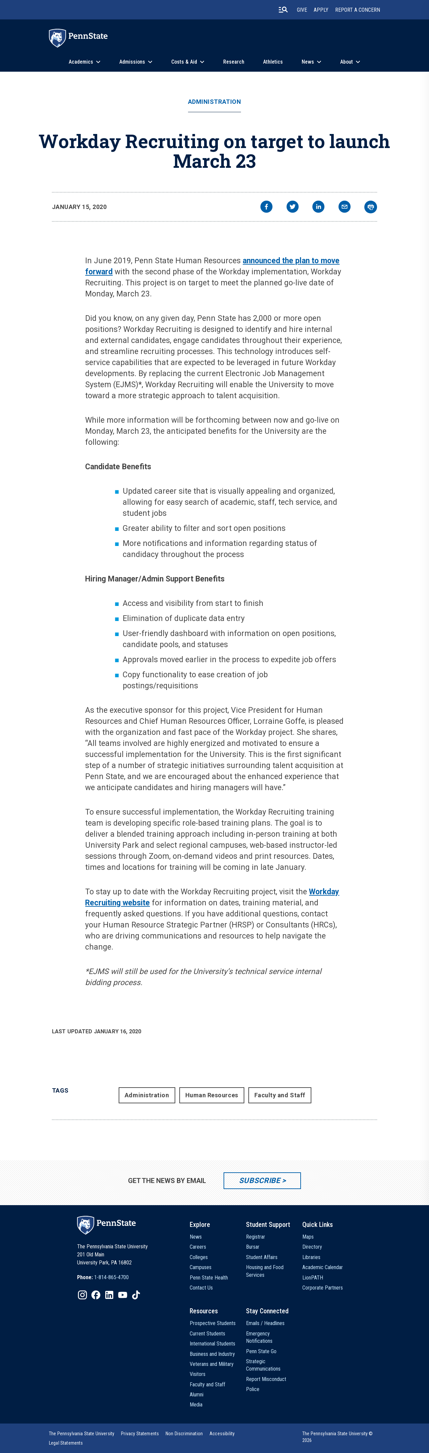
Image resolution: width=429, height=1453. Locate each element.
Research (233, 62)
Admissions (132, 62)
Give (302, 10)
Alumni (196, 1394)
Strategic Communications (263, 1365)
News (308, 62)
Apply (321, 10)
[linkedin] (318, 207)
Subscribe (259, 1180)
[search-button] (283, 10)
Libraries (311, 1257)
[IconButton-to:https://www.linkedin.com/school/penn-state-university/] (109, 1295)
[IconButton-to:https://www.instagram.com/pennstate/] (82, 1295)
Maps (308, 1237)
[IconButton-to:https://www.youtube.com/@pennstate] (122, 1295)
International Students (212, 1343)
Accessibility (222, 1433)
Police (252, 1389)
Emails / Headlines (265, 1323)
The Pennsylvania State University (81, 1433)
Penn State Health (209, 1277)
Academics (81, 62)
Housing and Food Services (265, 1271)
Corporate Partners (322, 1288)
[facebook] (266, 207)
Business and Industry (212, 1354)
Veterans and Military (212, 1364)
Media (196, 1404)
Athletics (273, 62)
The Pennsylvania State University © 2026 (337, 1437)
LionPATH (312, 1277)
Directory (312, 1247)
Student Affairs (262, 1257)
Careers (198, 1247)
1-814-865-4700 (111, 1277)
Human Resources (211, 1095)
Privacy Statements (140, 1433)
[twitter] (293, 207)
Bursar (252, 1247)
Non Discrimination (184, 1433)
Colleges (199, 1257)
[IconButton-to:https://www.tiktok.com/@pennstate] (136, 1295)
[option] (103, 1277)
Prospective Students (213, 1323)
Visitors (197, 1374)
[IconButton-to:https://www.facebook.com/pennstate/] (95, 1295)
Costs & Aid (184, 62)
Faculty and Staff (279, 1095)
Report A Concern (357, 10)
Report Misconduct (266, 1379)
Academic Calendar (322, 1267)
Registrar (255, 1237)
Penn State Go (261, 1351)
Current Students (207, 1333)
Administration (214, 101)
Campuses (200, 1267)
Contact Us (201, 1288)
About (346, 62)
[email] (345, 207)
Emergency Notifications (259, 1337)
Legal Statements (66, 1443)
